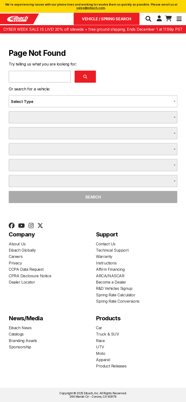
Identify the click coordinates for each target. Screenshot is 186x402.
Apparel (103, 360)
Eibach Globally (22, 250)
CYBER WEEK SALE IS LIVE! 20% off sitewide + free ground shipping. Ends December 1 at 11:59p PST (93, 29)
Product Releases (111, 366)
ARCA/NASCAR (110, 276)
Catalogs (16, 334)
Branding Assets (23, 340)
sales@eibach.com (90, 8)
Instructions (106, 263)
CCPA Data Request (26, 269)
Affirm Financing (110, 269)
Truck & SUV (107, 334)
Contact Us (106, 244)
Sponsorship (20, 347)
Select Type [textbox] (22, 101)
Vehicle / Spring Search (106, 18)
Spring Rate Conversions (118, 301)
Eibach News (20, 328)
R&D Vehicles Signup (114, 288)
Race (100, 340)
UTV (100, 347)
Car (99, 328)
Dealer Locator (22, 282)
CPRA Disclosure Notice (30, 276)
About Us (17, 244)
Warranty (104, 256)
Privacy (15, 263)
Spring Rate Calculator (115, 295)
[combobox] (93, 101)
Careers (16, 256)
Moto (100, 353)
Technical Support (112, 250)
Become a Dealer (111, 282)
